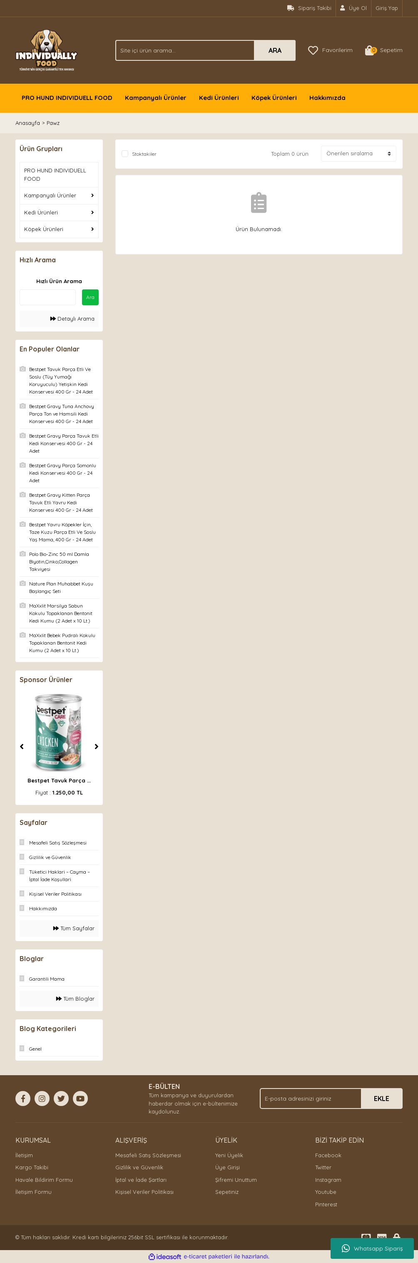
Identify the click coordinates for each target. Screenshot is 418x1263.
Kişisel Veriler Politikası (144, 1191)
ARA (275, 50)
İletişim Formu (33, 1191)
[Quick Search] (48, 297)
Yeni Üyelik (229, 1155)
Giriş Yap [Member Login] (387, 8)
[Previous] (22, 746)
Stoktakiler (144, 154)
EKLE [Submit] (381, 1098)
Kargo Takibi (31, 1167)
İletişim (24, 1155)
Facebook (328, 1155)
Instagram (328, 1179)
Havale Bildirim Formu (44, 1179)
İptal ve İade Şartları (141, 1179)
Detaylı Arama (72, 318)
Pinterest (326, 1204)
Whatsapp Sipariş (372, 1248)
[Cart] (384, 50)
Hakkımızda (327, 98)
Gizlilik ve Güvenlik (139, 1167)
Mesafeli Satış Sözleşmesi (148, 1155)
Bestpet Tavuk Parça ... (59, 780)
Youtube (325, 1191)
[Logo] (46, 49)
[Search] (205, 50)
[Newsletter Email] (331, 1098)
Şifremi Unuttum (236, 1179)
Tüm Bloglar (75, 998)
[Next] (97, 746)
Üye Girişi (227, 1167)
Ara (90, 297)
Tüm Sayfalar (74, 928)
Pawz (53, 123)
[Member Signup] (353, 8)
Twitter (323, 1167)
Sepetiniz (227, 1191)
